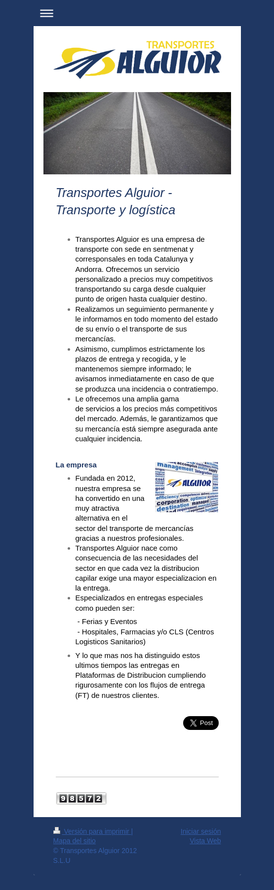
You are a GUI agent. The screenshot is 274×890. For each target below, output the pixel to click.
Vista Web (205, 841)
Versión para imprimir (92, 831)
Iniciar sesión (201, 831)
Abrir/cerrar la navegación (137, 13)
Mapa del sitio (74, 841)
